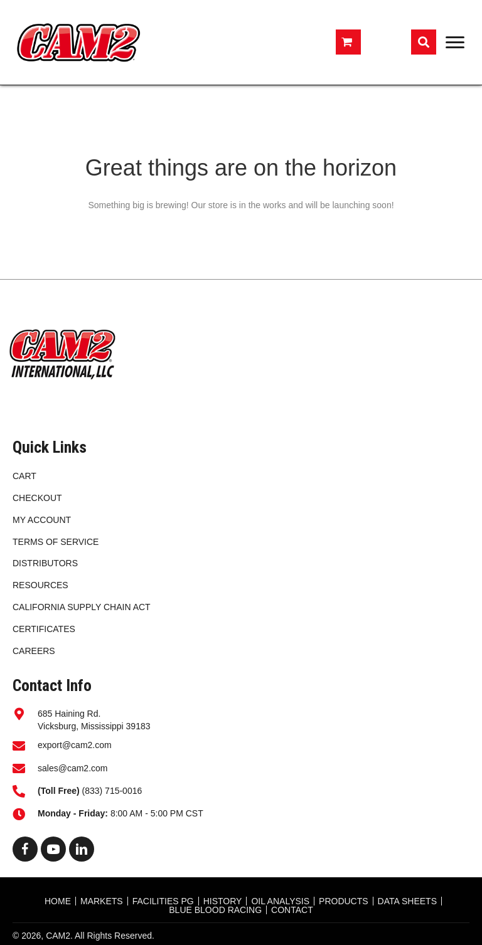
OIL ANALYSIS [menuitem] (280, 901)
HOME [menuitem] (58, 901)
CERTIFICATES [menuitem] (44, 629)
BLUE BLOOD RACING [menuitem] (215, 909)
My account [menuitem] (42, 520)
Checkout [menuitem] (37, 498)
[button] (25, 849)
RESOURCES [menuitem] (40, 585)
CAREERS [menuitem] (34, 651)
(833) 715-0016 (91, 791)
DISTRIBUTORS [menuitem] (45, 563)
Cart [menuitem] (24, 476)
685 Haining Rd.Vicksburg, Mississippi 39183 (94, 720)
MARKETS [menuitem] (101, 901)
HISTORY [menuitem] (222, 901)
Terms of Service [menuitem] (56, 542)
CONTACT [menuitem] (292, 909)
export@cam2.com (75, 745)
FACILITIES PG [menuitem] (163, 901)
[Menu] (455, 42)
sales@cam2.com (72, 768)
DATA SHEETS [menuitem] (407, 901)
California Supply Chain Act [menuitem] (82, 607)
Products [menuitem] (343, 901)
